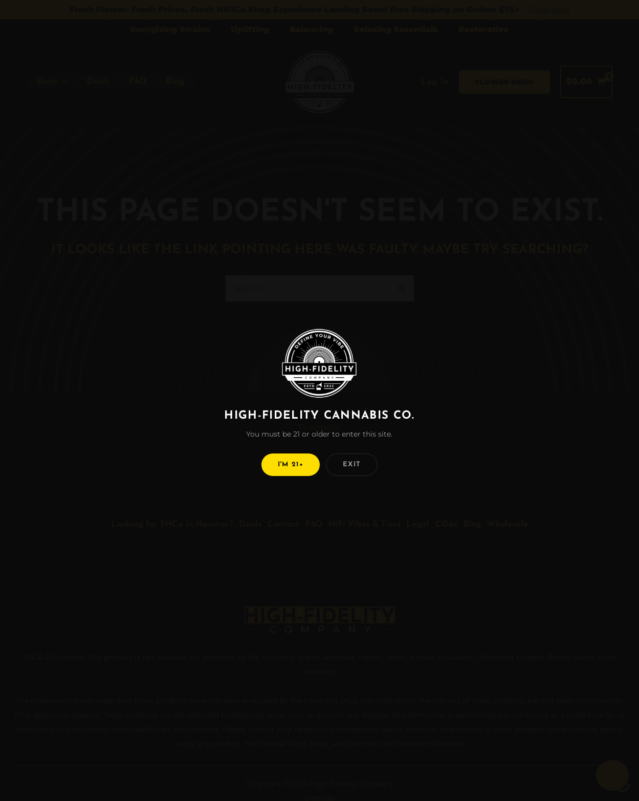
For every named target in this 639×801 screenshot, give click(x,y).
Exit (352, 464)
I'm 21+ (290, 464)
